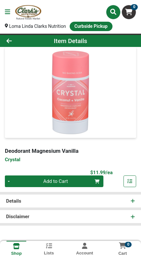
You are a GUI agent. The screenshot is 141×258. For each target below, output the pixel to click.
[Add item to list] (129, 182)
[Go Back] (21, 41)
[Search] (113, 12)
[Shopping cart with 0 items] (129, 12)
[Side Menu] (7, 12)
